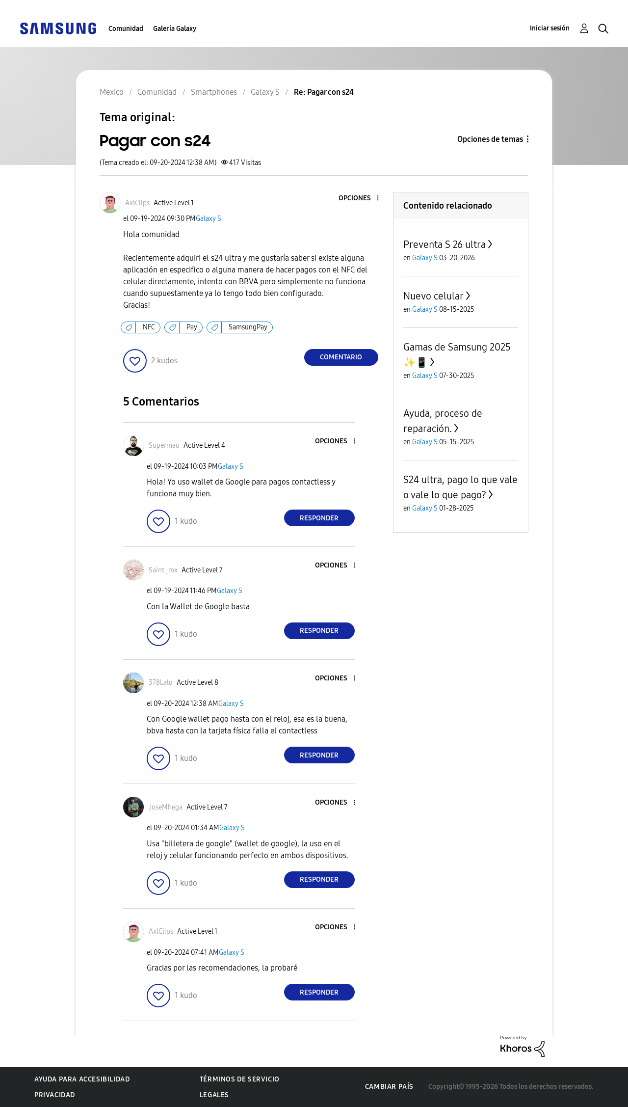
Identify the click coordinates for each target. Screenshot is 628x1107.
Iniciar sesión (550, 28)
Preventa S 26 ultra (444, 244)
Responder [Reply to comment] (319, 518)
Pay (191, 327)
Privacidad (54, 1095)
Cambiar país (389, 1086)
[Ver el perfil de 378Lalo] (161, 682)
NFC (149, 327)
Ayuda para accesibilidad (82, 1079)
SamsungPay (248, 327)
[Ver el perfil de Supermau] (164, 445)
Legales (214, 1095)
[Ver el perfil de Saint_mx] (163, 570)
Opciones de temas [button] (490, 139)
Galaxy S (208, 219)
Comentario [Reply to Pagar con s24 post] (341, 357)
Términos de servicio (240, 1079)
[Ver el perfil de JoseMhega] (166, 807)
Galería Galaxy (174, 29)
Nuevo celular (433, 296)
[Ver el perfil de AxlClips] (137, 203)
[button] (361, 198)
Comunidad (125, 29)
